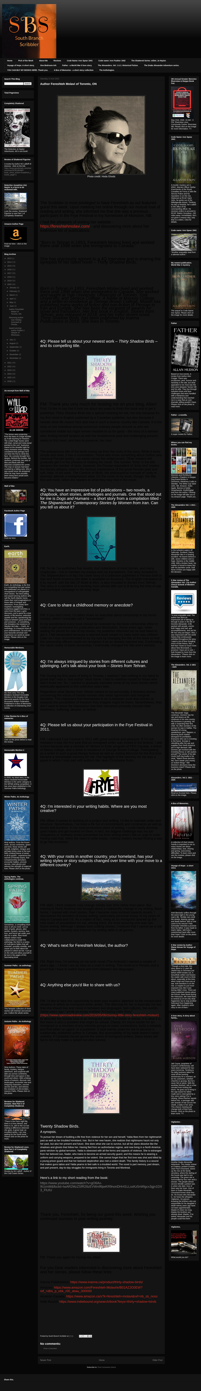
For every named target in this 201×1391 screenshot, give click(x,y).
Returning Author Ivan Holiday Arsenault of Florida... (16, 320)
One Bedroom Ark (48, 65)
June (11, 306)
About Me (43, 61)
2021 (9, 363)
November (14, 354)
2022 (9, 366)
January (13, 287)
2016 (9, 269)
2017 (9, 273)
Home (9, 61)
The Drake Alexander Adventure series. (161, 65)
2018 (9, 277)
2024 (9, 374)
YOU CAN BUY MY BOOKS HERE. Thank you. (27, 70)
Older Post (157, 1360)
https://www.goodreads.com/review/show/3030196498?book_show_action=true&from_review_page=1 (17, 171)
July (11, 340)
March (12, 295)
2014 (9, 262)
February (13, 291)
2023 (9, 370)
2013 (9, 258)
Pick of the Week (25, 61)
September (14, 347)
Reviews (57, 61)
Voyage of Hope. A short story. (20, 65)
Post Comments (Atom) (107, 1367)
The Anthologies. (107, 70)
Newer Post (45, 1360)
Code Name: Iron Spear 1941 (80, 61)
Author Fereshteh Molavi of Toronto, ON (16, 311)
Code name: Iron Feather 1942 (112, 61)
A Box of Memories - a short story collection (73, 70)
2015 (9, 266)
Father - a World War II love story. (77, 65)
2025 (9, 377)
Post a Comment (50, 1348)
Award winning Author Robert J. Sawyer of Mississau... (17, 331)
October (13, 351)
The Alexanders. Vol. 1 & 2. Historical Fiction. (118, 65)
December (14, 358)
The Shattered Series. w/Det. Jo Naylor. (148, 61)
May (11, 302)
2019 (9, 281)
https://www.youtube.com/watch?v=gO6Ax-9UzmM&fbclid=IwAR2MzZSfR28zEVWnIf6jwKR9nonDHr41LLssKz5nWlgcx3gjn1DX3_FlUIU (101, 1186)
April (11, 299)
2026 (9, 381)
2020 (9, 284)
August (12, 343)
